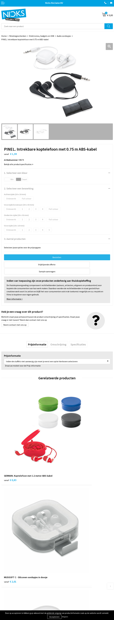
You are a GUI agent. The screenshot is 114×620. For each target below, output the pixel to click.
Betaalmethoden (9, 589)
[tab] (37, 337)
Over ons (62, 551)
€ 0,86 (66, 505)
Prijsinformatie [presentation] (37, 337)
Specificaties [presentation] (78, 337)
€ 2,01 (66, 438)
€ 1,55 (10, 505)
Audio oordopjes (64, 36)
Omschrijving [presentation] (58, 337)
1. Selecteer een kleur (15, 172)
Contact (5, 581)
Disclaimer (63, 593)
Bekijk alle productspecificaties (18, 164)
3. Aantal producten (15, 238)
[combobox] (53, 26)
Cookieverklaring (65, 585)
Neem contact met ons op (14, 318)
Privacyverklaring (66, 589)
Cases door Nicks (65, 558)
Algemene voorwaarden (68, 581)
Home (4, 36)
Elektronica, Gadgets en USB (41, 36)
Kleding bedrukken (66, 555)
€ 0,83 (10, 438)
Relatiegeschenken (17, 36)
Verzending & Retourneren (13, 585)
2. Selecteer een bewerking (18, 188)
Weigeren (65, 617)
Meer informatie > (15, 292)
